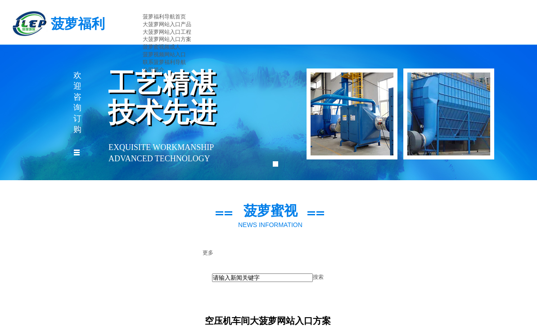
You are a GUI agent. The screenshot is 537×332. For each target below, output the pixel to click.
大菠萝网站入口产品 (167, 24)
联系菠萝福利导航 (164, 62)
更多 (208, 253)
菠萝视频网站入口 (164, 54)
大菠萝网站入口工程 (167, 32)
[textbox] (262, 277)
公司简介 (153, 70)
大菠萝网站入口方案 (167, 39)
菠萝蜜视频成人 (162, 47)
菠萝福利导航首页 (164, 17)
